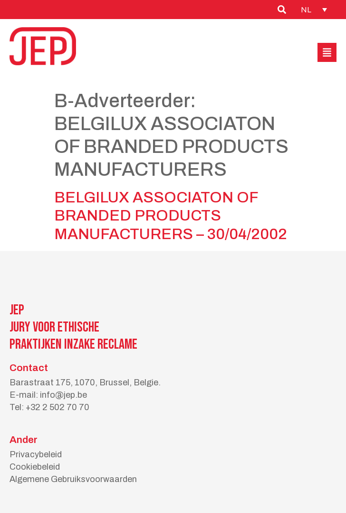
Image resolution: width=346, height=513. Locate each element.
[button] (326, 52)
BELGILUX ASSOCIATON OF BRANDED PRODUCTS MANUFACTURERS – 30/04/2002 (170, 215)
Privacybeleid (36, 454)
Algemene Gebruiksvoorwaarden (73, 479)
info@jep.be (63, 395)
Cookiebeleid (35, 467)
